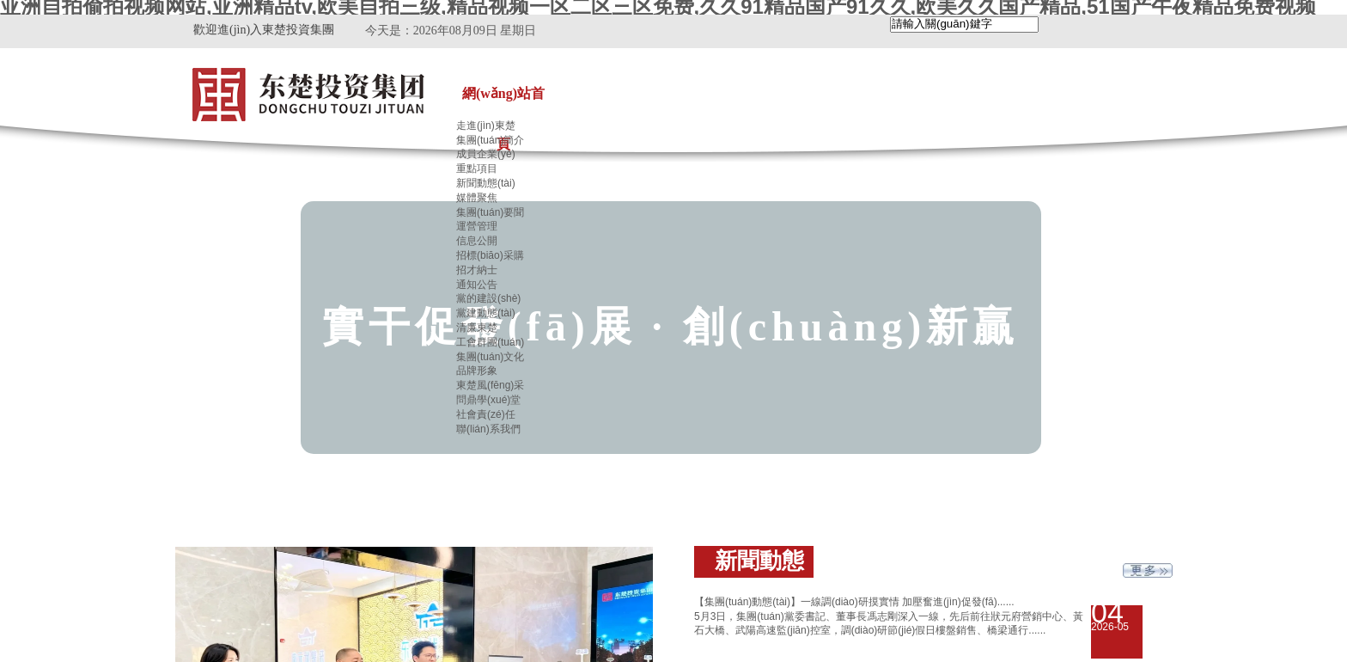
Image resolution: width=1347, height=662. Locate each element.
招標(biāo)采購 (490, 255)
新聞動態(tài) (485, 183)
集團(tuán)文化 (490, 357)
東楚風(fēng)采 (490, 385)
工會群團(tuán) (490, 342)
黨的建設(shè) (488, 298)
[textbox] (964, 24)
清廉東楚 (476, 328)
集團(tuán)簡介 (490, 140)
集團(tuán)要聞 (490, 212)
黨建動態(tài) (485, 313)
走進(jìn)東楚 (485, 126)
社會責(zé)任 (485, 414)
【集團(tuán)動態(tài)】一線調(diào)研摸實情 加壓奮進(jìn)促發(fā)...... (854, 602)
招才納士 (476, 270)
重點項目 (476, 168)
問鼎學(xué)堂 (488, 400)
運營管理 (476, 226)
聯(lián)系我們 (488, 429)
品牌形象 (476, 371)
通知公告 (476, 285)
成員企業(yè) (485, 154)
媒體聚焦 (476, 198)
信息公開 (476, 241)
